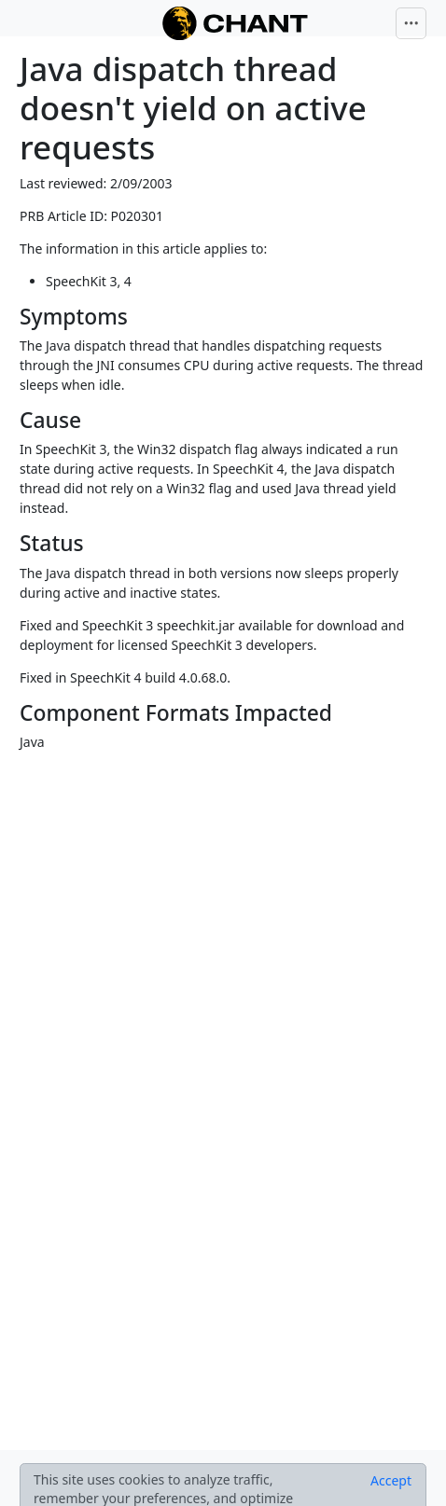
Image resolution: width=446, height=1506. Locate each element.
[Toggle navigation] (411, 23)
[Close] (390, 1481)
